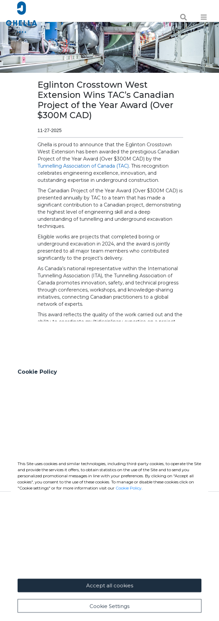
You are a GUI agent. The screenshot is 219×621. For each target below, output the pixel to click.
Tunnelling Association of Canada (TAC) (83, 166)
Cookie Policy (129, 554)
